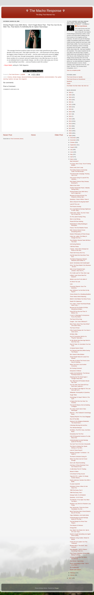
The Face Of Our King (76, 319)
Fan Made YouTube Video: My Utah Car (77, 85)
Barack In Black (74, 471)
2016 (70, 116)
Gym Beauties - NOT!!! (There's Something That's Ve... (78, 550)
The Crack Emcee (82, 26)
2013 (70, 123)
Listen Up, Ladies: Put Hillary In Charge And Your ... (78, 237)
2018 (70, 111)
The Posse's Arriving (75, 206)
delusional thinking (27, 77)
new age (15, 79)
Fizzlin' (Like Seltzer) (75, 569)
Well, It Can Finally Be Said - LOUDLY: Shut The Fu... (78, 269)
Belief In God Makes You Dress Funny (80, 299)
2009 (70, 133)
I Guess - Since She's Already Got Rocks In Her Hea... (79, 249)
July (71, 149)
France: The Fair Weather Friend (79, 227)
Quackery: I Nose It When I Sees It (79, 199)
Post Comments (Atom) (17, 138)
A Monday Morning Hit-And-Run (78, 425)
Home (33, 135)
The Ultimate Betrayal (76, 427)
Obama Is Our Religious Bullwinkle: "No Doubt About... (79, 422)
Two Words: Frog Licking (76, 561)
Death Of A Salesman (76, 301)
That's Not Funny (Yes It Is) (77, 252)
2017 (70, 114)
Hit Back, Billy (73, 334)
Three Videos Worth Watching (78, 296)
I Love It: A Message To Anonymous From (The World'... (79, 316)
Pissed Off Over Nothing (76, 221)
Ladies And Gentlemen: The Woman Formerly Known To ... (80, 373)
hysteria (11, 79)
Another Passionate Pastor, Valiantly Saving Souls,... (80, 188)
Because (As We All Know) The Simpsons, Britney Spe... (78, 196)
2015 (70, 119)
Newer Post (7, 135)
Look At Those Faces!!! (76, 450)
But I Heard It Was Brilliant (77, 354)
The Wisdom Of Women (76, 525)
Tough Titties (73, 395)
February (72, 572)
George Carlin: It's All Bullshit (78, 495)
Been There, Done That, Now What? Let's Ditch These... (80, 324)
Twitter (68, 83)
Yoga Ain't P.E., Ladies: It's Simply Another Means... (79, 476)
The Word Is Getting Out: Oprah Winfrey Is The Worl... (78, 447)
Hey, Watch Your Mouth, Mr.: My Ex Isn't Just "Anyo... (79, 530)
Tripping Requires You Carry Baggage (80, 416)
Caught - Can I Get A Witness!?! (78, 321)
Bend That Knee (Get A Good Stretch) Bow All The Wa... (80, 512)
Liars (71, 284)
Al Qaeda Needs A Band (76, 348)
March (72, 159)
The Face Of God (74, 328)
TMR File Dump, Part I (76, 492)
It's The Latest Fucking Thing (78, 216)
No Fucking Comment (76, 368)
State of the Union (75, 185)
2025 (70, 94)
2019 (70, 109)
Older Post (59, 135)
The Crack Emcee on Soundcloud (76, 79)
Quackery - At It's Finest (76, 497)
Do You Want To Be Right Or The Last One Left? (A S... (80, 389)
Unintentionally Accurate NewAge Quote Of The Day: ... (79, 440)
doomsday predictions (38, 77)
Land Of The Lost (74, 204)
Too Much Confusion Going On (78, 456)
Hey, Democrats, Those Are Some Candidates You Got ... (79, 508)
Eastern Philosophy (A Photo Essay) (80, 234)
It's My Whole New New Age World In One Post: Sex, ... (80, 341)
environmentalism (49, 77)
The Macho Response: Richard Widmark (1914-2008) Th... (78, 259)
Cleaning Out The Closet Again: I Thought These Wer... (79, 377)
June (71, 152)
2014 (70, 121)
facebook (69, 81)
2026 (70, 92)
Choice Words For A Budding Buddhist (80, 294)
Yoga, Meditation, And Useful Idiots (79, 515)
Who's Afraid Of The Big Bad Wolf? (79, 201)
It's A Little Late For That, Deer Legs (79, 273)
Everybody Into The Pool (76, 434)
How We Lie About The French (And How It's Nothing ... (79, 361)
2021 (70, 104)
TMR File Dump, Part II (76, 490)
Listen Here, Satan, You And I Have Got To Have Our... (79, 213)
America (10, 77)
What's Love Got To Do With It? (78, 279)
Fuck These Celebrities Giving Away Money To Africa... (79, 554)
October (72, 142)
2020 (70, 107)
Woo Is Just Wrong (75, 219)
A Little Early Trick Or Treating (78, 469)
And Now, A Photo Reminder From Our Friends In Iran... (79, 465)
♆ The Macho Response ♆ (34, 11)
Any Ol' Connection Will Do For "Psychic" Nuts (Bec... (78, 337)
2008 (70, 135)
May (71, 154)
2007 (70, 578)
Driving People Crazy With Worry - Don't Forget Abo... (79, 192)
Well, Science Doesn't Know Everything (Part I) (77, 230)
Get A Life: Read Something (77, 462)
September (73, 145)
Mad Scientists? (74, 161)
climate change (17, 77)
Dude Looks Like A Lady (76, 167)
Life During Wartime (75, 244)
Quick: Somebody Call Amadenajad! (79, 263)
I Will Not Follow (74, 246)
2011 (70, 128)
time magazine (23, 79)
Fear (56, 77)
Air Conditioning (74, 567)
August (72, 147)
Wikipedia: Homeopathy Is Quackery (80, 392)
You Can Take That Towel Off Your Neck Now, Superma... (79, 385)
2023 (70, 99)
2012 (70, 126)
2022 (70, 102)
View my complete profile (73, 70)
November (73, 140)
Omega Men (73, 527)
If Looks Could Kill (75, 484)
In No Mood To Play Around (77, 473)
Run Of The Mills (74, 419)
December (73, 137)
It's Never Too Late (75, 281)
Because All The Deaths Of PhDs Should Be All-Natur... (79, 308)
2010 (70, 130)
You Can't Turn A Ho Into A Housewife (80, 444)
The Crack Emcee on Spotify (74, 77)
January (72, 575)
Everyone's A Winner (75, 370)
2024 (70, 97)
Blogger (57, 588)
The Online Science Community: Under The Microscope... (78, 170)
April (71, 156)
